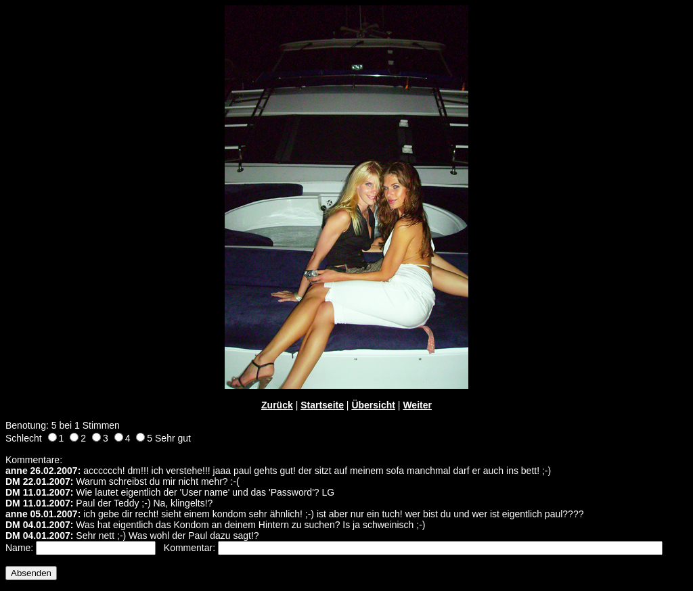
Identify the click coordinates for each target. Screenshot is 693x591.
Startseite (322, 405)
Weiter (417, 405)
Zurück (277, 405)
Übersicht (373, 405)
